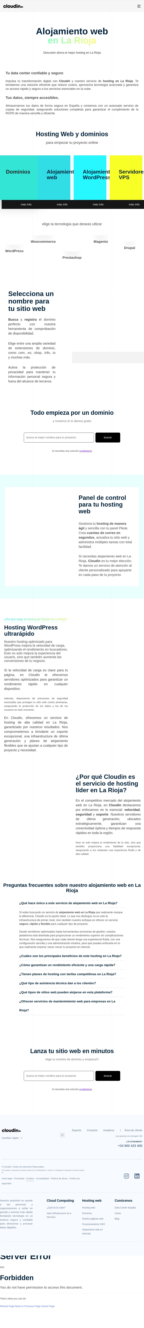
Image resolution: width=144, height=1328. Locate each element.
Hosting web (88, 1207)
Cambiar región (12, 1137)
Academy (108, 1130)
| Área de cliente (131, 1130)
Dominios (18, 172)
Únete (118, 1213)
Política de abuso (59, 1178)
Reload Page (7, 1306)
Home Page (47, 1306)
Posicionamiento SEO (93, 1224)
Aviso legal (7, 1178)
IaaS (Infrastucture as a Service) (59, 1215)
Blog (117, 1218)
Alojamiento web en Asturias (92, 1231)
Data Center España (125, 1207)
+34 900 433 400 (130, 1146)
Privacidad (19, 1178)
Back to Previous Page (28, 1306)
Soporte (76, 1130)
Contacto (92, 1130)
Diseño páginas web (92, 1218)
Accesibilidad (42, 1178)
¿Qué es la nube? (56, 1207)
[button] (72, 903)
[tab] (72, 903)
